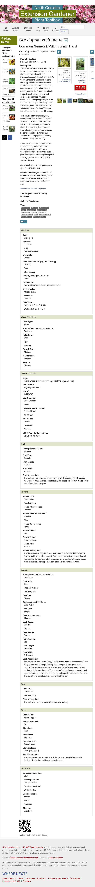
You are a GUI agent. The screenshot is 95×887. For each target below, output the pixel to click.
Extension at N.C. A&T (11, 881)
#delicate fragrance (26, 216)
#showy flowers (25, 207)
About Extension (9, 878)
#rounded (33, 212)
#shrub (23, 210)
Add (23, 221)
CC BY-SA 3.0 (65, 79)
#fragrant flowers (43, 207)
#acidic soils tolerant (26, 214)
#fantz (36, 214)
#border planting (42, 212)
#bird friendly (36, 216)
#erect (43, 216)
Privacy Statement (55, 858)
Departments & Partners (36, 878)
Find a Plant (15, 29)
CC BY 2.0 (83, 78)
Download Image (64, 82)
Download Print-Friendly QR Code (33, 835)
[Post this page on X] (4, 137)
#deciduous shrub (42, 210)
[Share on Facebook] (10, 137)
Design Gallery (28, 29)
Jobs (21, 878)
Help (38, 29)
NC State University (10, 847)
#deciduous (34, 207)
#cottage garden (25, 212)
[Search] (72, 27)
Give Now (46, 29)
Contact (55, 29)
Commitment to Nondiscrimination (24, 858)
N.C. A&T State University (32, 847)
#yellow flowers (31, 210)
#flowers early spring (45, 214)
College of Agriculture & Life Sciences (64, 878)
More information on (33, 189)
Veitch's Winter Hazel (63, 46)
